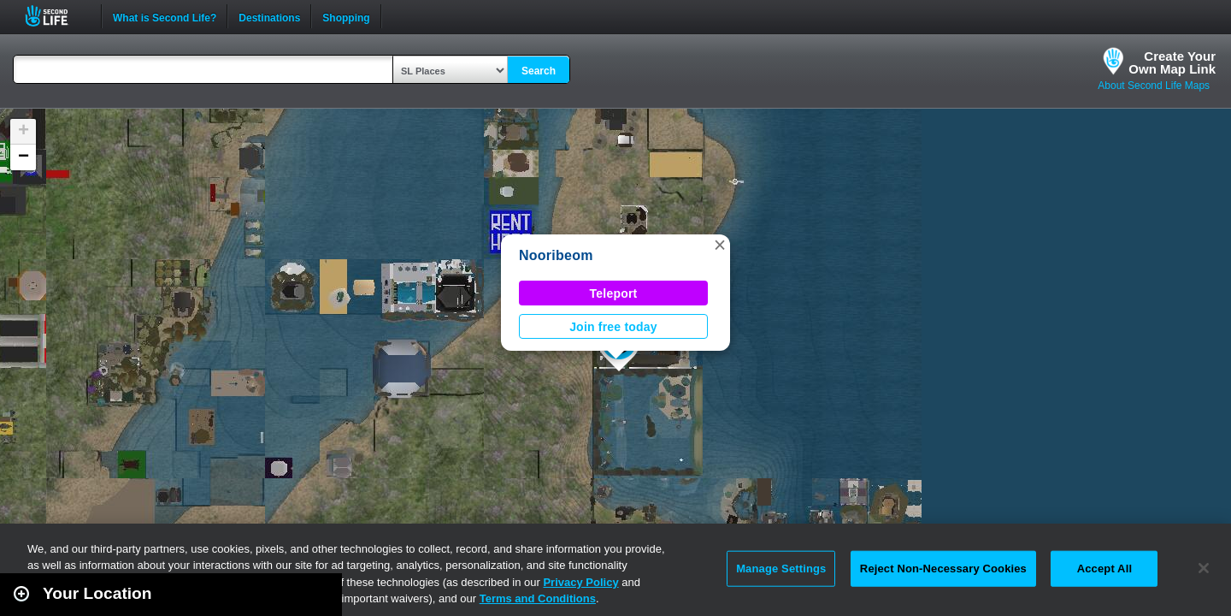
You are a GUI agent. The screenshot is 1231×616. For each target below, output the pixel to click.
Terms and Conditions (538, 598)
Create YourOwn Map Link (1172, 62)
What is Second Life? (164, 16)
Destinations (269, 16)
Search (538, 71)
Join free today (613, 327)
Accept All (1104, 568)
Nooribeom (556, 255)
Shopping (345, 16)
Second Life (56, 15)
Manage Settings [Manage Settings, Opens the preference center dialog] (781, 568)
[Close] (1203, 568)
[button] (720, 244)
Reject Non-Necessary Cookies (943, 568)
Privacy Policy (580, 582)
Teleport (614, 293)
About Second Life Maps (1154, 86)
